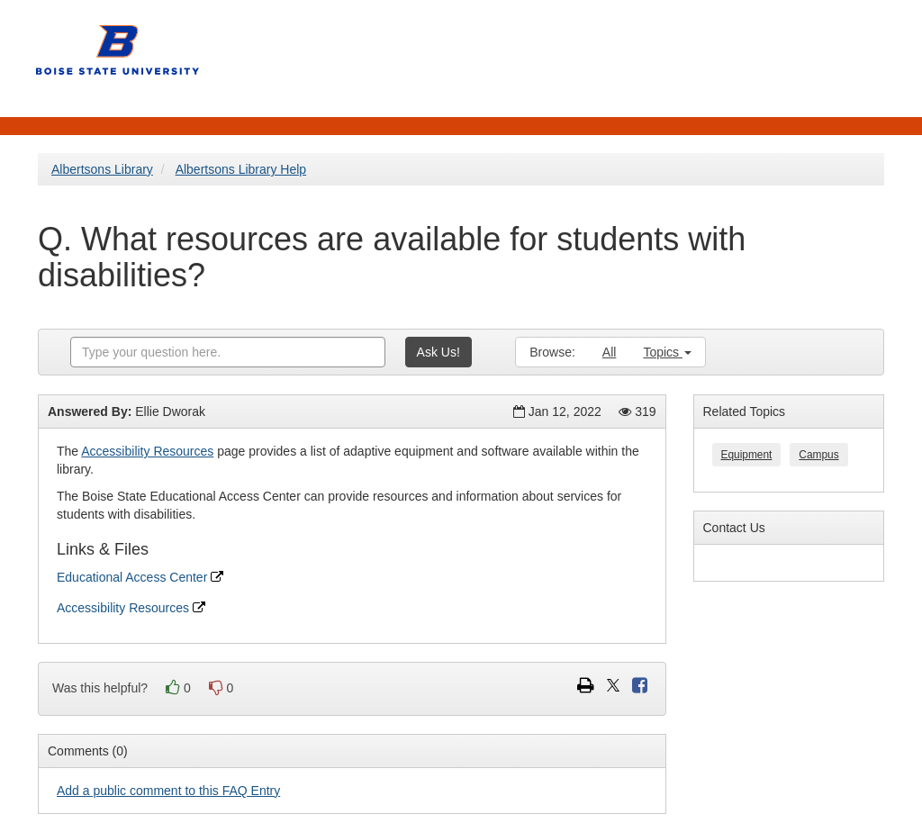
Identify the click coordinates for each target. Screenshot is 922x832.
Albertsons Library (102, 169)
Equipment (747, 454)
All (609, 352)
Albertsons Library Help (241, 169)
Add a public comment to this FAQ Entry (168, 790)
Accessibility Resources (147, 451)
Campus (818, 454)
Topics (667, 352)
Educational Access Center (140, 577)
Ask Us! (438, 352)
